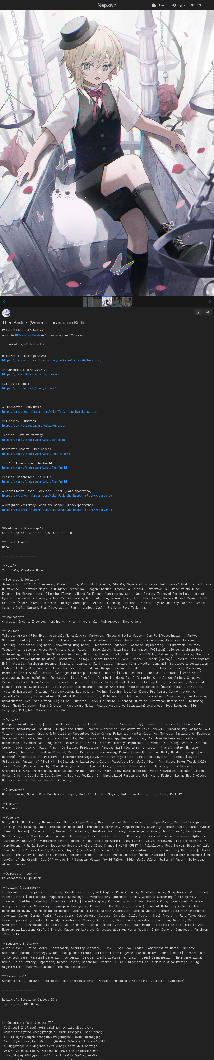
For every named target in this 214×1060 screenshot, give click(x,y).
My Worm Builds (27, 335)
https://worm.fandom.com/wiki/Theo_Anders (36, 454)
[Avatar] (6, 313)
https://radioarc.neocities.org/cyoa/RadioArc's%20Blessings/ (52, 360)
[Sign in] (178, 5)
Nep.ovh (107, 5)
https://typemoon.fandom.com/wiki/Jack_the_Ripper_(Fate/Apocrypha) (57, 496)
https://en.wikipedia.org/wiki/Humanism (34, 426)
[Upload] (159, 5)
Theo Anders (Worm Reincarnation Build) (44, 322)
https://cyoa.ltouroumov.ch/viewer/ (30, 374)
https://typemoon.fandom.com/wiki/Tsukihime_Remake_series (49, 412)
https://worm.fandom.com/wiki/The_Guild (34, 468)
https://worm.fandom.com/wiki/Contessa (33, 440)
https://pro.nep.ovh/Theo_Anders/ (29, 388)
